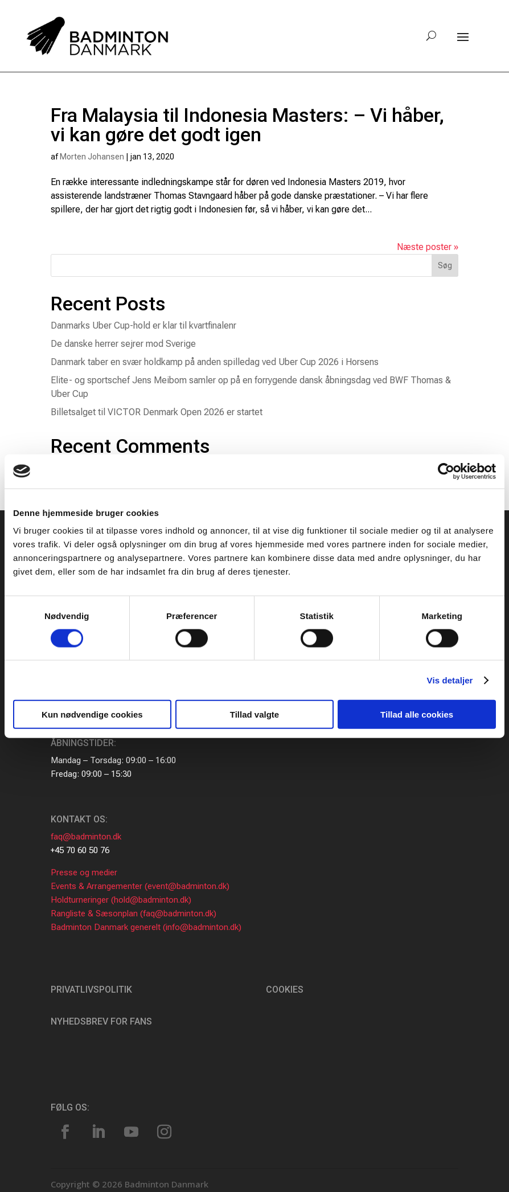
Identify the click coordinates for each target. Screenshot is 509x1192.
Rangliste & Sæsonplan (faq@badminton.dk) (133, 913)
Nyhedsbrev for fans (101, 1021)
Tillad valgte (254, 714)
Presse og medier (84, 872)
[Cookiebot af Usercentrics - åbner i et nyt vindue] (446, 471)
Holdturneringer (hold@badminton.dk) (121, 900)
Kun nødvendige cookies (92, 714)
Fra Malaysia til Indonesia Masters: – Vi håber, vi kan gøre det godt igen (247, 125)
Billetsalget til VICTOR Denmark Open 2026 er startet (156, 412)
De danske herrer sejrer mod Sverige (123, 343)
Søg (445, 265)
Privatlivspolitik (91, 989)
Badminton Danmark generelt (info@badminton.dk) (146, 927)
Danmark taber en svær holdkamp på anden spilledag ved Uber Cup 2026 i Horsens (215, 362)
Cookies (284, 989)
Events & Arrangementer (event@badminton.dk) (140, 886)
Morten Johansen (92, 156)
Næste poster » (427, 246)
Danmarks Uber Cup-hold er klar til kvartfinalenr (143, 325)
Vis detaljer (450, 680)
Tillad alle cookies (416, 714)
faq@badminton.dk (86, 836)
